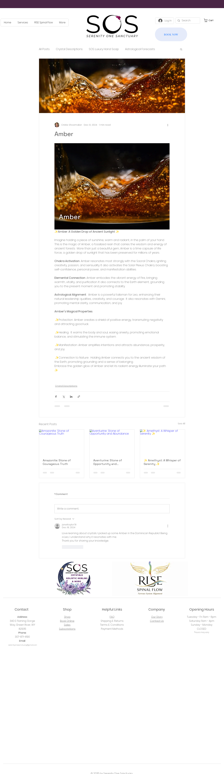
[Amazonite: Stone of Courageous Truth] (61, 442)
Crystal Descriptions (69, 49)
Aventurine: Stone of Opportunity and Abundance (107, 462)
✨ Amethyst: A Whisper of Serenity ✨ (162, 462)
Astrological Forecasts (140, 49)
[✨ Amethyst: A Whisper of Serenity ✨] (162, 442)
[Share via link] (78, 396)
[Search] (187, 20)
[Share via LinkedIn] (71, 396)
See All (181, 423)
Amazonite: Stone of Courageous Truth (57, 462)
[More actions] (168, 125)
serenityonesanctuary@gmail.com (22, 645)
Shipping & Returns (112, 621)
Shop (67, 617)
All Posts (44, 49)
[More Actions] (168, 526)
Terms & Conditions (112, 625)
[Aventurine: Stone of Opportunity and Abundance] (112, 442)
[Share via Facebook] (55, 396)
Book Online (67, 621)
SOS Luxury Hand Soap (104, 49)
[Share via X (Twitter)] (63, 396)
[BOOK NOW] (171, 34)
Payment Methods (112, 629)
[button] (210, 20)
